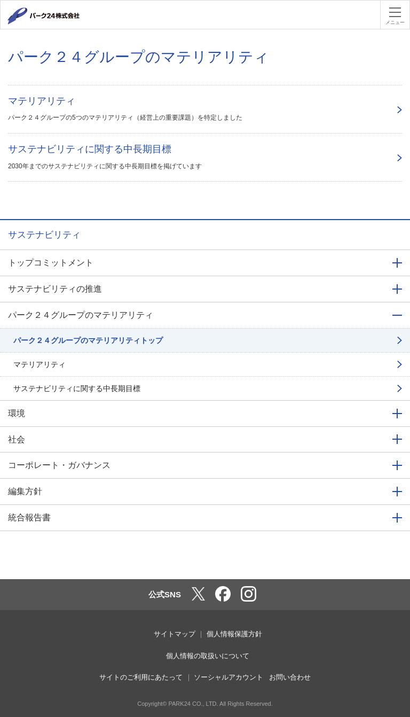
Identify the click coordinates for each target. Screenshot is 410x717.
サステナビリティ (44, 235)
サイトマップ (174, 634)
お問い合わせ (290, 677)
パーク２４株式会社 (56, 16)
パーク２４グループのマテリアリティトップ (88, 340)
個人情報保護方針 (234, 634)
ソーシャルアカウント (228, 677)
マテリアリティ (39, 364)
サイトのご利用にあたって (141, 677)
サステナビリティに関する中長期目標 (76, 388)
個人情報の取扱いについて (207, 656)
